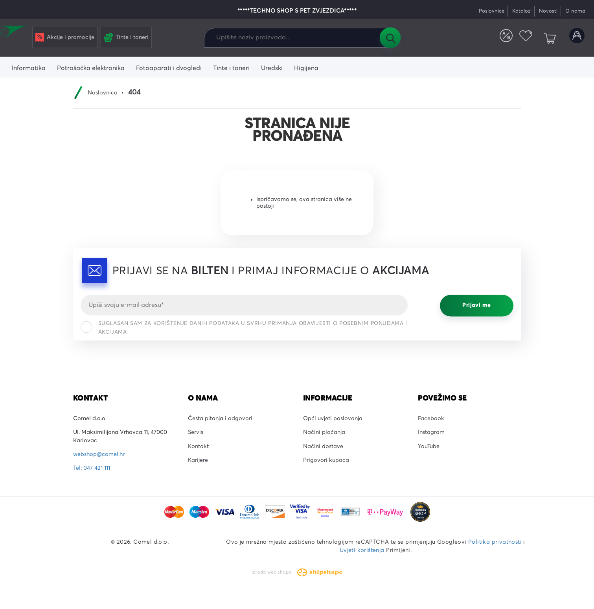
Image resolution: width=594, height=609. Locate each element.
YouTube (429, 446)
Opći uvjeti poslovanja (332, 418)
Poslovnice (491, 11)
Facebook (431, 418)
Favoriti (515, 38)
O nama (575, 11)
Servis (195, 432)
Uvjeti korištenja (362, 550)
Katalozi (521, 11)
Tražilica (390, 37)
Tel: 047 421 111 (91, 468)
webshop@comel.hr (99, 454)
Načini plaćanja (324, 432)
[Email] (244, 305)
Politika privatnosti (495, 542)
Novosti (548, 11)
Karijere (198, 460)
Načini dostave (323, 446)
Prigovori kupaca (326, 460)
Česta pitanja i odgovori (220, 418)
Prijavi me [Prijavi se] (476, 305)
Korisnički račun (574, 38)
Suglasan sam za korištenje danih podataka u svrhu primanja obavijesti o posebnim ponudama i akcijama (244, 327)
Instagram (431, 432)
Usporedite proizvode (489, 38)
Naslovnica (103, 93)
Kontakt (198, 446)
